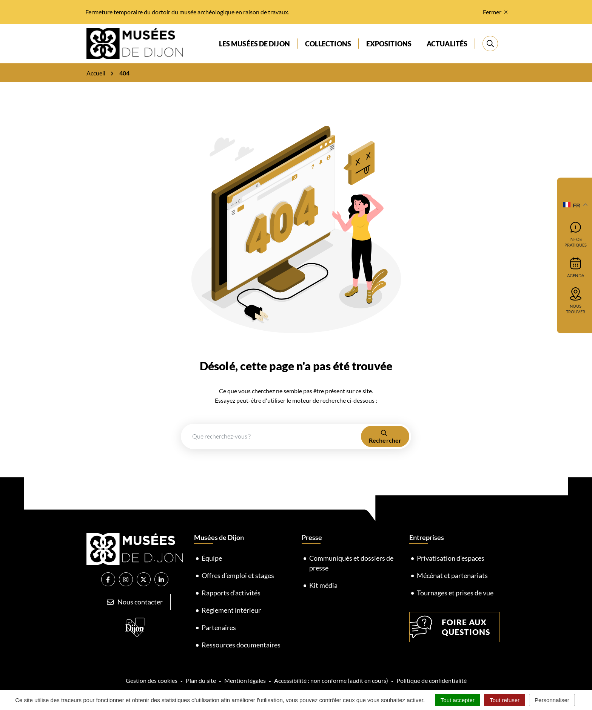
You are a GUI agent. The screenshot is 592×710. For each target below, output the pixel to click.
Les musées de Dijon (254, 44)
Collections (328, 44)
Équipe (212, 558)
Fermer (495, 11)
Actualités (447, 44)
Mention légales (245, 680)
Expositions (389, 44)
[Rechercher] (490, 43)
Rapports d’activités (231, 593)
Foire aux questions (450, 627)
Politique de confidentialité (431, 680)
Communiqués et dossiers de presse (351, 563)
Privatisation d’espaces (450, 558)
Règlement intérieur (231, 610)
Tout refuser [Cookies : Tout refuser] (505, 700)
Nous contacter (135, 602)
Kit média (323, 585)
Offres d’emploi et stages (238, 575)
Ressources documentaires (241, 645)
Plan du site (201, 680)
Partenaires (219, 627)
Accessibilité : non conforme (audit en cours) (331, 680)
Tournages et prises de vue (455, 593)
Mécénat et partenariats (452, 575)
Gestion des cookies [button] (151, 680)
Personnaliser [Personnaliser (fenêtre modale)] (552, 700)
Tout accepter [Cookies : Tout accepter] (458, 700)
